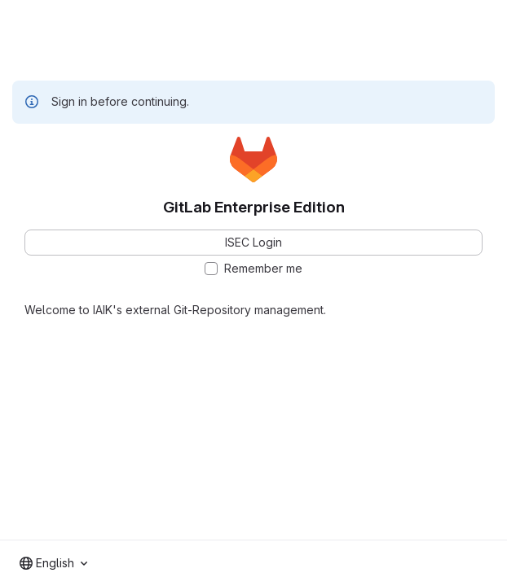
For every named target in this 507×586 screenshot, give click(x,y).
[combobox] (53, 563)
